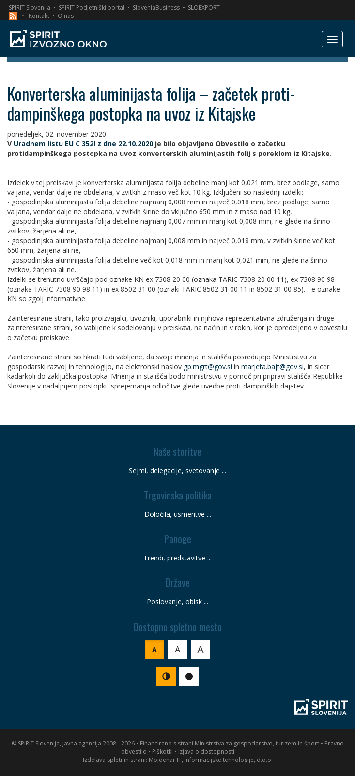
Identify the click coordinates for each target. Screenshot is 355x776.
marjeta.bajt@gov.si (272, 366)
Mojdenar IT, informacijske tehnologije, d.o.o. (211, 760)
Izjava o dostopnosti (206, 751)
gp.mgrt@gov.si (208, 366)
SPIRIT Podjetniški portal (91, 7)
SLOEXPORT (204, 7)
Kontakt (39, 16)
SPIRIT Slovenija (29, 7)
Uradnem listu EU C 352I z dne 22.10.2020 (83, 143)
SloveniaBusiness (156, 7)
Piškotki (162, 751)
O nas (66, 16)
